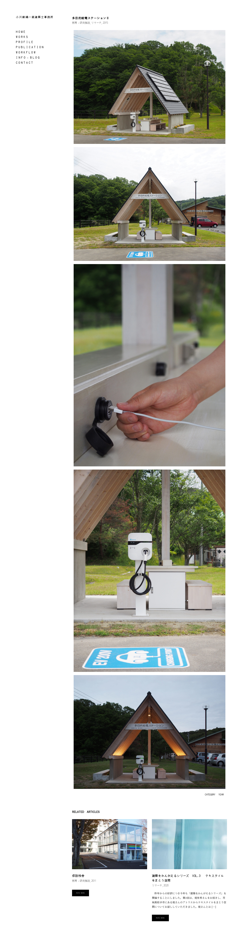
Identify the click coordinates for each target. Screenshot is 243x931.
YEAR (221, 795)
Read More (80, 893)
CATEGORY (209, 795)
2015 (105, 23)
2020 (166, 885)
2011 (93, 881)
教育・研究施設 (81, 23)
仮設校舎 (78, 876)
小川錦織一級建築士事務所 (34, 17)
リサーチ (96, 23)
